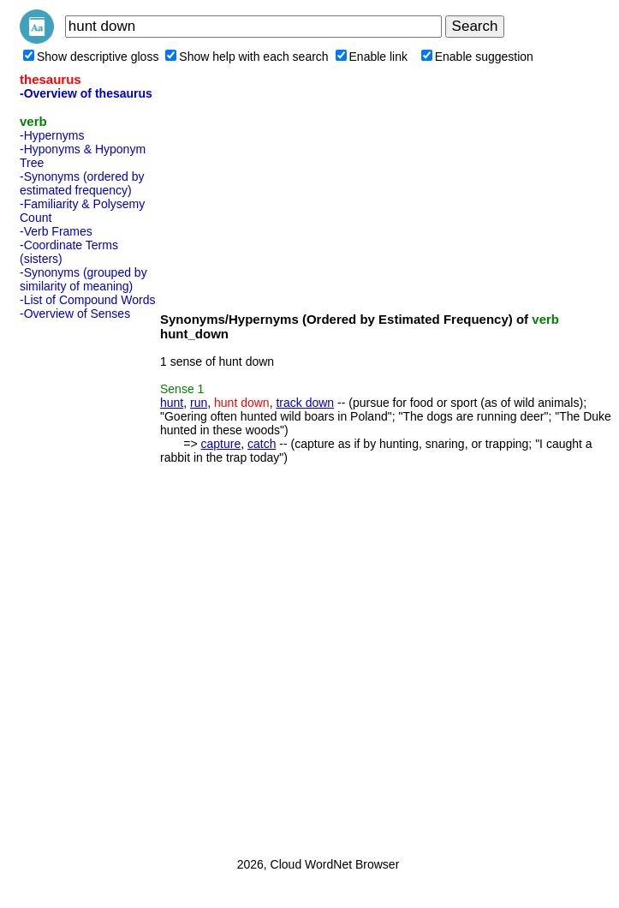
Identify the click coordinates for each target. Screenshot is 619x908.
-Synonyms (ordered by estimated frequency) (82, 183)
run (198, 402)
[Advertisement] (88, 583)
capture (220, 444)
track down (305, 402)
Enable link (372, 56)
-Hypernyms (52, 135)
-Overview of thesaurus (86, 93)
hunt (171, 402)
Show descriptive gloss (90, 56)
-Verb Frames (56, 231)
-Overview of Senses (75, 313)
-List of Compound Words (87, 300)
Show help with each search (246, 56)
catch (261, 444)
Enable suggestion (477, 56)
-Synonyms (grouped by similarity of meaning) (83, 279)
